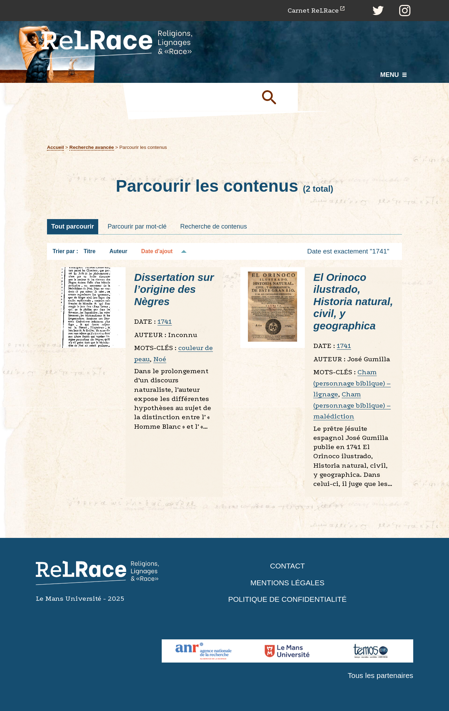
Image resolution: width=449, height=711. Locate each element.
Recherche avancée (91, 147)
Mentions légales (287, 583)
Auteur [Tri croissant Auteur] (118, 252)
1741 (165, 322)
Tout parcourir (72, 226)
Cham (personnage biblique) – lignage (352, 383)
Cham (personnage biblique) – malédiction (352, 405)
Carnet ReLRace (313, 10)
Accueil (55, 147)
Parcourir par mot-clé (137, 226)
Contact (287, 566)
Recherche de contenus (213, 226)
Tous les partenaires (380, 676)
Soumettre (277, 97)
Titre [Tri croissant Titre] (89, 252)
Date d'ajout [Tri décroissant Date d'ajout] (157, 252)
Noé (159, 359)
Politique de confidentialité (287, 599)
